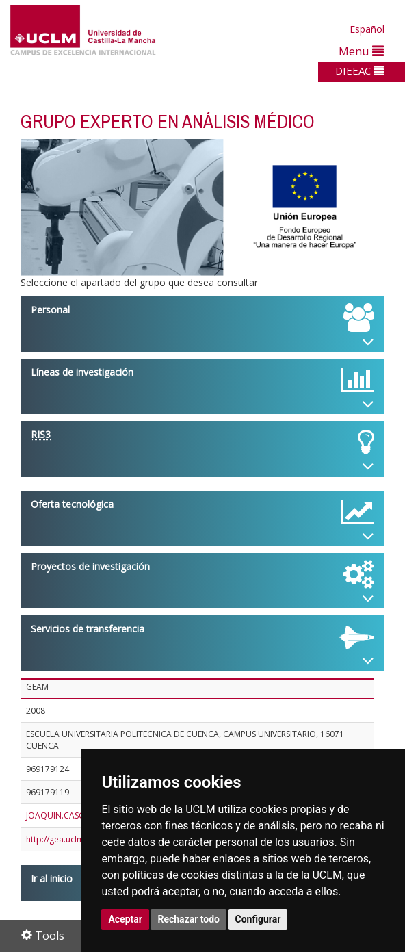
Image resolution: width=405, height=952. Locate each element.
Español (367, 29)
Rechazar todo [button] (188, 919)
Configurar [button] (258, 919)
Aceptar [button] (125, 919)
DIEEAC (359, 70)
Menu (361, 51)
